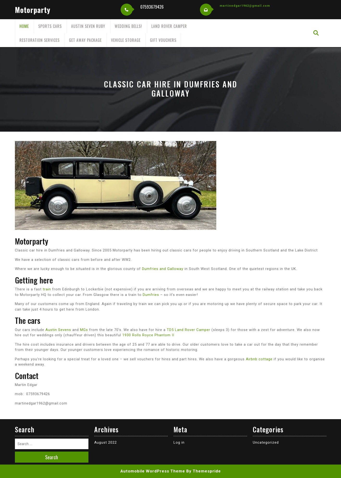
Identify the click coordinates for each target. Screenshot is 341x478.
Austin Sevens (58, 330)
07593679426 (152, 7)
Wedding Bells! (128, 26)
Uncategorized (266, 442)
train (47, 289)
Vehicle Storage (126, 40)
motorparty (32, 9)
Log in (179, 442)
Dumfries (151, 295)
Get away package (85, 40)
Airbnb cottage (259, 359)
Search (51, 457)
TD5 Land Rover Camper (188, 330)
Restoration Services (39, 40)
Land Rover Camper (169, 26)
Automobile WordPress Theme (152, 471)
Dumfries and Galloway (162, 269)
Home (24, 26)
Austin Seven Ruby (88, 26)
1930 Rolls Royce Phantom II (148, 335)
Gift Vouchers (163, 40)
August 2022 (105, 442)
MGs (84, 330)
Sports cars (50, 26)
